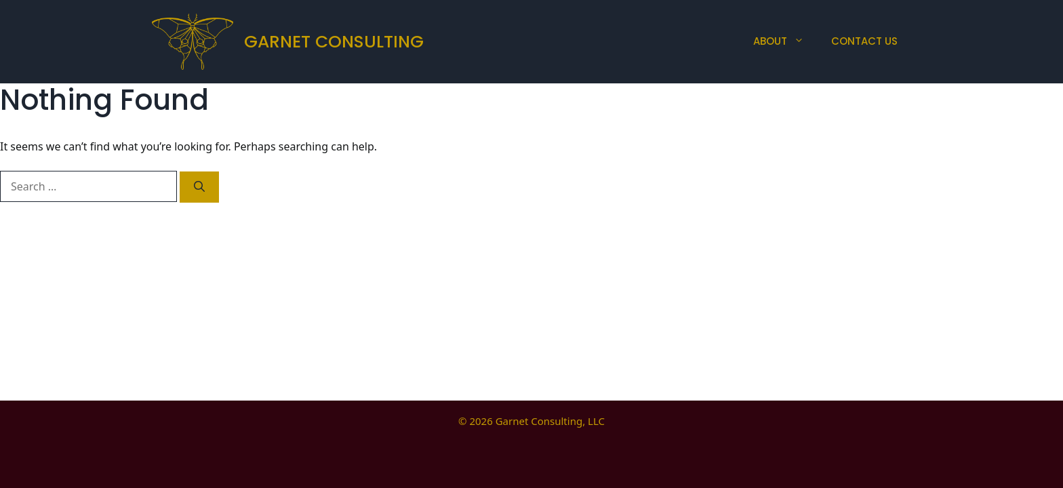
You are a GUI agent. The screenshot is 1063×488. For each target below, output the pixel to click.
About (785, 41)
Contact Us (864, 41)
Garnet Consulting (334, 42)
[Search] (199, 187)
